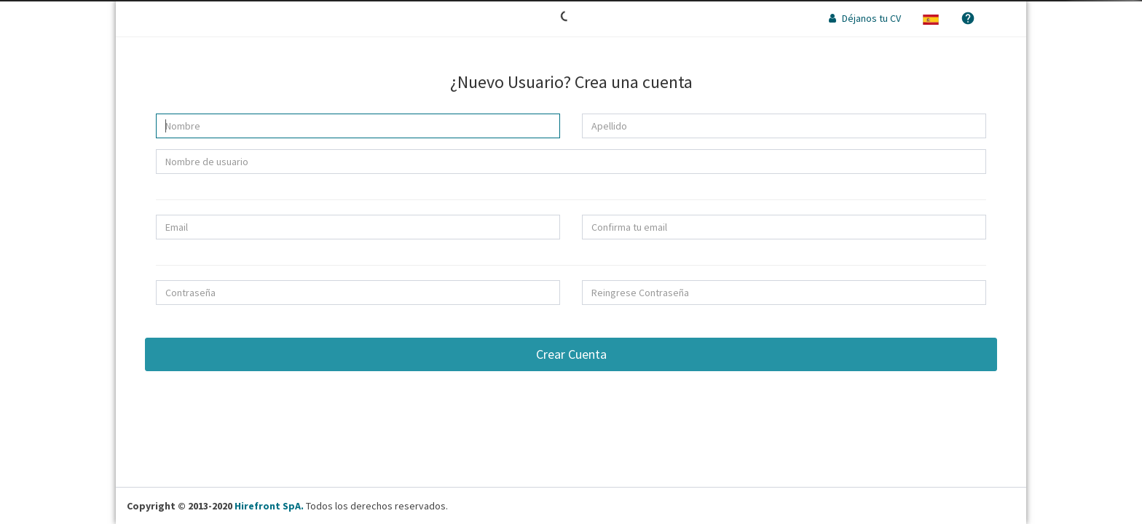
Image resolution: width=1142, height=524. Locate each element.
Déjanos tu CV (865, 18)
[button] (931, 18)
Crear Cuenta (571, 354)
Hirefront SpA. (269, 505)
